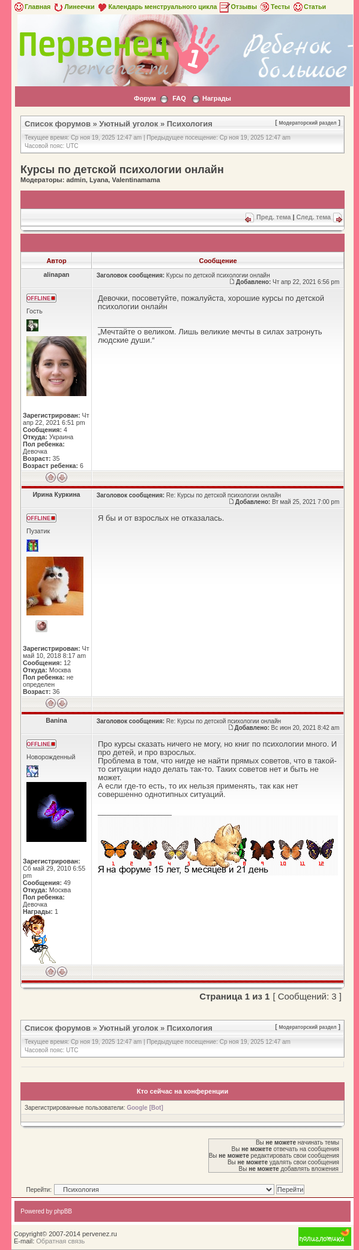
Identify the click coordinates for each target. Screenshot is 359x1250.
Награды (216, 98)
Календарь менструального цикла (156, 6)
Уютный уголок (128, 123)
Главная (31, 6)
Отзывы (238, 6)
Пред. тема (273, 217)
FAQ (179, 98)
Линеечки (73, 6)
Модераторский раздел (308, 123)
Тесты (274, 6)
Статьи (309, 6)
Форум (145, 98)
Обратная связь (60, 1241)
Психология (190, 123)
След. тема (313, 217)
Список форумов (58, 123)
